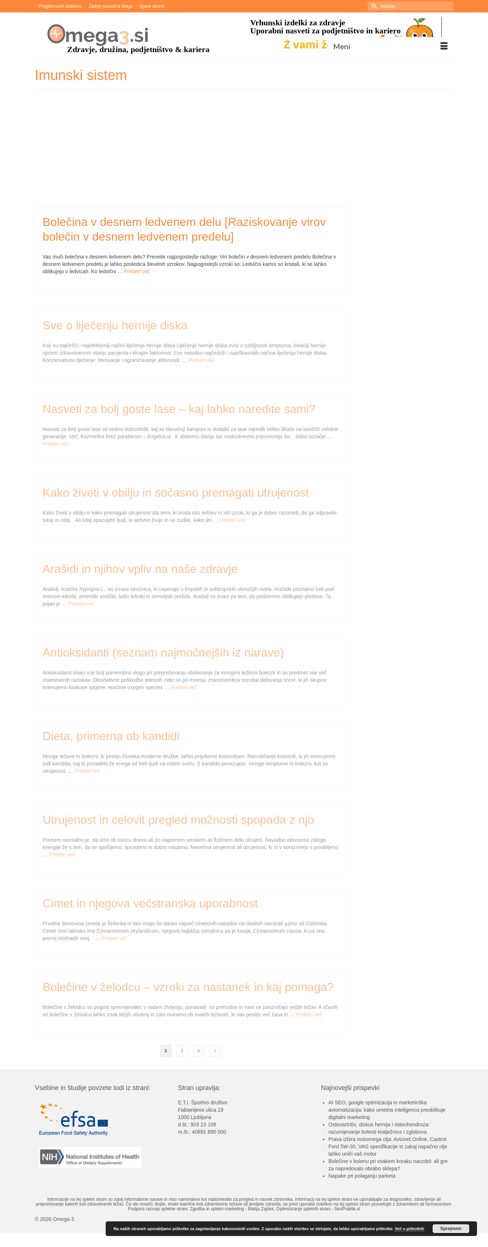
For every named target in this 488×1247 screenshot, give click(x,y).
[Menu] (390, 46)
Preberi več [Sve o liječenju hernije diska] (202, 363)
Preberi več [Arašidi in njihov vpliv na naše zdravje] (81, 606)
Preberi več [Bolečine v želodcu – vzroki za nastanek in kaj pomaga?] (309, 1017)
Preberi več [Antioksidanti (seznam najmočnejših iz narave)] (184, 690)
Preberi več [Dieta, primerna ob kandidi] (87, 773)
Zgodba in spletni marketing (217, 1208)
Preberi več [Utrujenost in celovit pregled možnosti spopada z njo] (62, 857)
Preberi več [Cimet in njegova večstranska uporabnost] (114, 941)
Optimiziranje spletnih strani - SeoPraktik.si (318, 1208)
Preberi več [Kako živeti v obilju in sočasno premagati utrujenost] (233, 523)
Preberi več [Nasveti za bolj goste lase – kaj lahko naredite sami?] (56, 446)
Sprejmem (451, 1228)
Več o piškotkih (409, 1228)
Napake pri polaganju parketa (362, 1176)
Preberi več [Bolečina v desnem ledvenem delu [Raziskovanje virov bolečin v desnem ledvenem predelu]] (137, 271)
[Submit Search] (373, 6)
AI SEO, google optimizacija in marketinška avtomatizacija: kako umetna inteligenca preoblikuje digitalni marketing (386, 1110)
